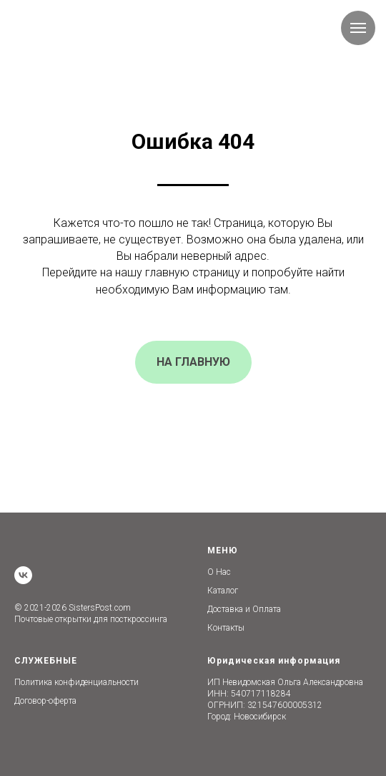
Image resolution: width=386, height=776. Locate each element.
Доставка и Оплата (244, 609)
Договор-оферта (45, 701)
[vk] (23, 575)
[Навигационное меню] (358, 28)
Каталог (222, 591)
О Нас (219, 572)
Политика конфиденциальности (76, 682)
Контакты (225, 628)
